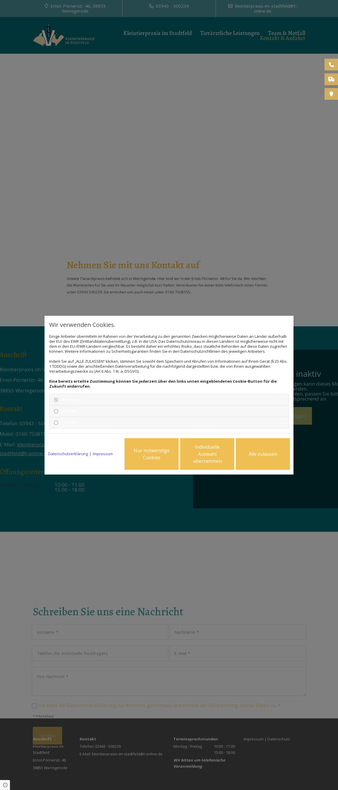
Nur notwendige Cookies (152, 454)
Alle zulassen (263, 454)
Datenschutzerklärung (68, 453)
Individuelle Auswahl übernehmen (207, 454)
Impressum (103, 453)
